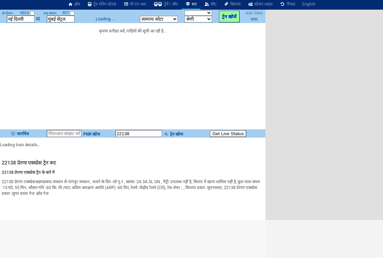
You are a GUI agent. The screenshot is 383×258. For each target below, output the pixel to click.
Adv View (253, 13)
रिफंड (287, 4)
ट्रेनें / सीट (165, 4)
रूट (191, 4)
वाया (254, 19)
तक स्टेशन (50, 13)
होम (74, 4)
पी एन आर (134, 4)
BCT (68, 13)
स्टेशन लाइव (260, 4)
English (308, 4)
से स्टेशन (7, 13)
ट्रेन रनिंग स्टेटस (102, 4)
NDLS (27, 13)
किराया (232, 4)
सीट (210, 4)
